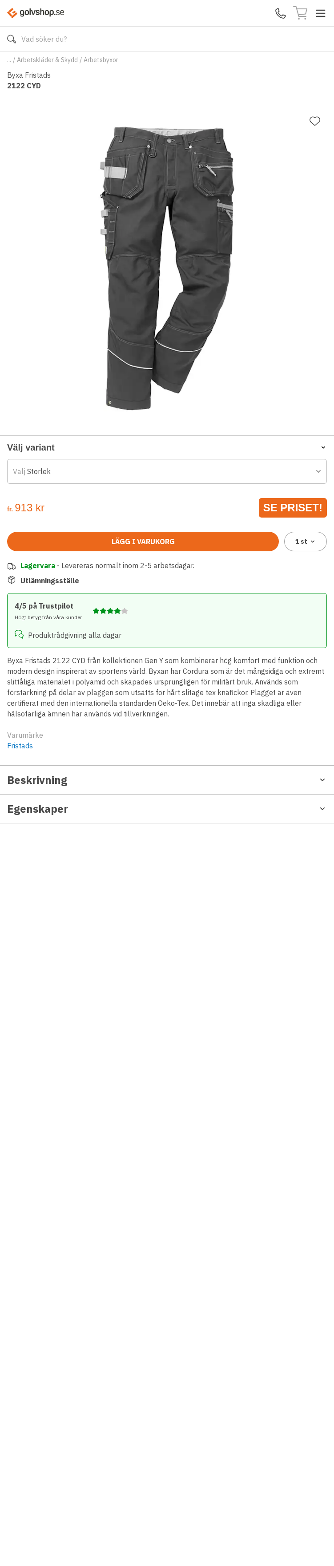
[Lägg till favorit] (315, 121)
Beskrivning (167, 780)
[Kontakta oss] (281, 13)
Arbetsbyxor (101, 60)
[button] (167, 447)
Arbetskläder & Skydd (47, 60)
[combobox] (167, 471)
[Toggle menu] (320, 13)
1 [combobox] (305, 541)
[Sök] (11, 39)
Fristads (20, 745)
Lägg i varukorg (143, 541)
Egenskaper (167, 809)
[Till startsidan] (35, 13)
